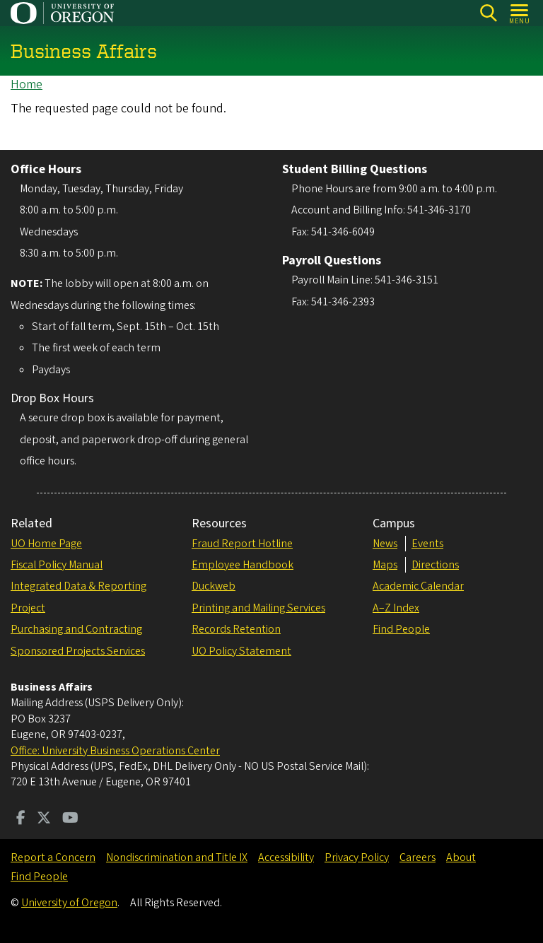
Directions (435, 565)
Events (427, 543)
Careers (417, 857)
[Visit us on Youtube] (70, 819)
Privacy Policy (357, 857)
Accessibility (286, 857)
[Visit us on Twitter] (44, 819)
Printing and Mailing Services (258, 608)
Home (26, 84)
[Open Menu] (520, 13)
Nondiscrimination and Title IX (176, 857)
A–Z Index (396, 608)
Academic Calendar (418, 586)
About (461, 857)
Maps (385, 565)
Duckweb (213, 586)
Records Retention (236, 629)
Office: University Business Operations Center (115, 750)
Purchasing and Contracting (76, 629)
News (385, 543)
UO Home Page (46, 543)
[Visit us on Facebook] (21, 819)
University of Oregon (69, 902)
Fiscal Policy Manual (57, 565)
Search (488, 13)
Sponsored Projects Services (78, 651)
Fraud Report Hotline (242, 543)
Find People (401, 629)
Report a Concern (53, 857)
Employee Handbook (242, 565)
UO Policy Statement (241, 651)
